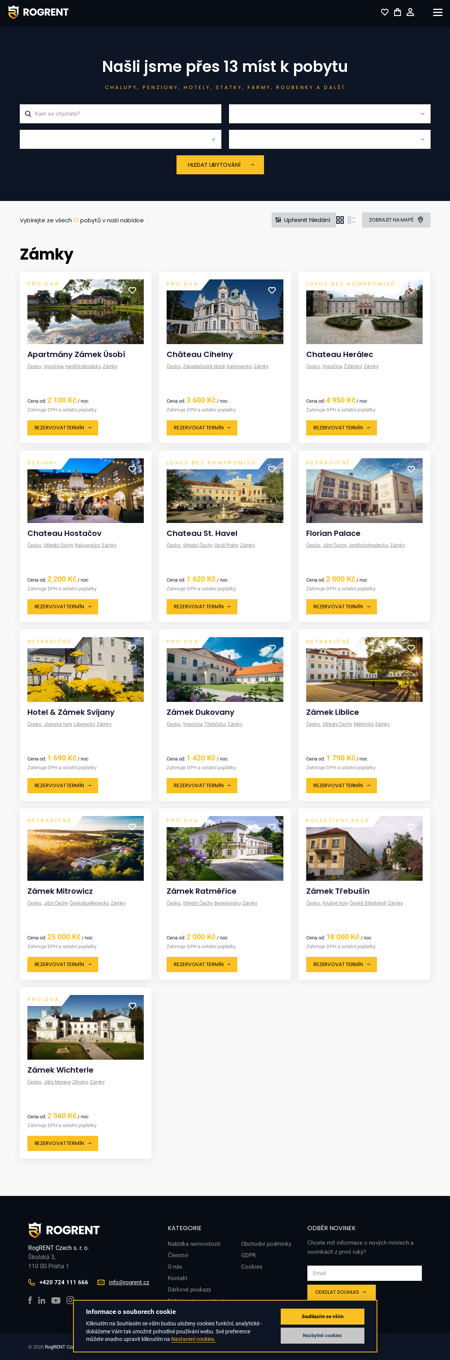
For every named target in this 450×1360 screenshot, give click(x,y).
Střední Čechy (58, 545)
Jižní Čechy (335, 545)
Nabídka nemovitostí (194, 1243)
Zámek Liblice (332, 712)
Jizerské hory (58, 724)
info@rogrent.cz (129, 1282)
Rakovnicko (87, 545)
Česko (34, 366)
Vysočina (54, 366)
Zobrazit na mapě (391, 219)
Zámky (110, 366)
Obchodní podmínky (266, 1243)
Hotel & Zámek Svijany (70, 712)
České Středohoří (368, 903)
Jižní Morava (57, 1082)
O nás (175, 1266)
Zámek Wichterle (60, 1070)
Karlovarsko (239, 366)
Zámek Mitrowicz (60, 891)
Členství (178, 1255)
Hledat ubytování (214, 165)
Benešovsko (227, 903)
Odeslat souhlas (337, 1292)
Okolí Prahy (226, 545)
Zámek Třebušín (338, 891)
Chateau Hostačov (64, 533)
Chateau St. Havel (202, 533)
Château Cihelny (200, 354)
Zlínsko (80, 1082)
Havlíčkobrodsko (83, 366)
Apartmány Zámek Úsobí (76, 354)
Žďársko (353, 366)
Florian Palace (333, 533)
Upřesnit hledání (307, 220)
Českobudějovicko (89, 903)
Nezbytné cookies (322, 1335)
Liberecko (84, 724)
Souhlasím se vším (322, 1316)
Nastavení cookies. (193, 1339)
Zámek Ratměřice (202, 891)
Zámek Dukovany (200, 712)
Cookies (251, 1266)
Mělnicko (364, 724)
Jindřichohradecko (368, 545)
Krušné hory (335, 903)
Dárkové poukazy (189, 1289)
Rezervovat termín (59, 427)
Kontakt (178, 1278)
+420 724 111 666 (64, 1282)
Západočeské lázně (204, 366)
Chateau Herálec (339, 354)
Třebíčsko (215, 724)
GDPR (248, 1255)
